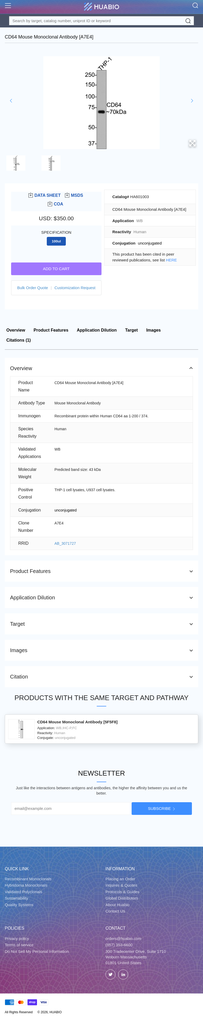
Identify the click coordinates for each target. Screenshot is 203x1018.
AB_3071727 (65, 543)
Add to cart (56, 268)
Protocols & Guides (122, 892)
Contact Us (115, 911)
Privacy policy (17, 938)
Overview (15, 330)
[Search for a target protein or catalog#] (101, 20)
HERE (171, 260)
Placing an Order (120, 879)
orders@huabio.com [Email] (123, 938)
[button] (11, 101)
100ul (56, 241)
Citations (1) (18, 340)
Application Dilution (97, 330)
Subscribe (159, 808)
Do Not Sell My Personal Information (37, 951)
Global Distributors (121, 898)
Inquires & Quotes (121, 885)
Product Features (51, 330)
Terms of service (19, 945)
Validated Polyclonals (23, 892)
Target (131, 330)
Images (153, 330)
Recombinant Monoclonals (28, 879)
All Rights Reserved (19, 1012)
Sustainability (16, 898)
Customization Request (74, 287)
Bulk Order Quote (32, 287)
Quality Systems (19, 904)
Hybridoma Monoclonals (26, 885)
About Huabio (117, 904)
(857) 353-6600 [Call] (119, 945)
